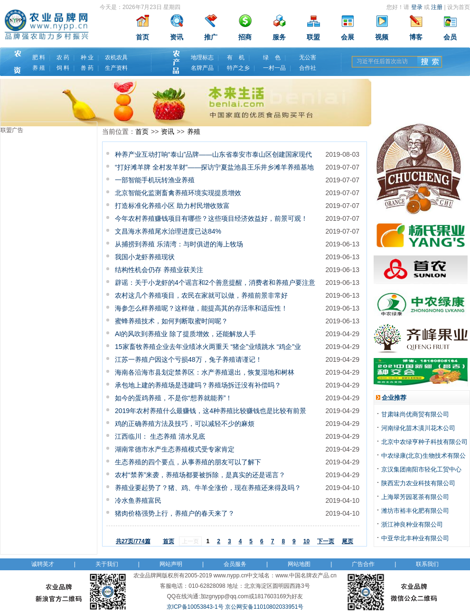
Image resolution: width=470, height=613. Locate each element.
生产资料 (116, 68)
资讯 (176, 37)
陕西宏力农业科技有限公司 (418, 483)
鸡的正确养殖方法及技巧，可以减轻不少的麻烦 (184, 423)
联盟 (313, 37)
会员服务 (235, 564)
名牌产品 (202, 68)
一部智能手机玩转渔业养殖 (155, 180)
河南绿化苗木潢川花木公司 (418, 428)
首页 (142, 37)
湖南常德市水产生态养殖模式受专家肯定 (175, 449)
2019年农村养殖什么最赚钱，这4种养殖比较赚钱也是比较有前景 (210, 411)
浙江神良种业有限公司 (412, 524)
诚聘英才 (42, 564)
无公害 (307, 57)
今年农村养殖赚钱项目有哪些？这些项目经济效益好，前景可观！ (211, 218)
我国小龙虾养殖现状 (145, 257)
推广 (210, 37)
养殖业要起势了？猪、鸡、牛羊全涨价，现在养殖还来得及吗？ (208, 487)
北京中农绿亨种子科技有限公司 (424, 441)
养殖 (193, 131)
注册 (436, 7)
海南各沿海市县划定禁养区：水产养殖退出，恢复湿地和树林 (204, 372)
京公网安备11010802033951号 (264, 607)
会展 (347, 37)
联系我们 (427, 564)
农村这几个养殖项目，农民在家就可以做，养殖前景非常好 (201, 295)
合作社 (307, 68)
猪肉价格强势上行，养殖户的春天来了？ (175, 513)
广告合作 (363, 564)
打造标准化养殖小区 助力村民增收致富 (172, 205)
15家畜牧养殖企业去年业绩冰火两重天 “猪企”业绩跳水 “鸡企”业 (208, 346)
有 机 (235, 57)
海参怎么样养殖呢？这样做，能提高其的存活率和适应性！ (201, 308)
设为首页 (458, 7)
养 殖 (38, 68)
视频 (381, 37)
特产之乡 (238, 68)
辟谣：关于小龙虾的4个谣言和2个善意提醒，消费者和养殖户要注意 (215, 282)
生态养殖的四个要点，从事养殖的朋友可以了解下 (188, 462)
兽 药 (87, 68)
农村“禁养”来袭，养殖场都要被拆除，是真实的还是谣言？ (200, 475)
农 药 (62, 57)
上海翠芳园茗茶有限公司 (415, 496)
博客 (416, 37)
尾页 (347, 541)
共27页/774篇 (133, 541)
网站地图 (299, 564)
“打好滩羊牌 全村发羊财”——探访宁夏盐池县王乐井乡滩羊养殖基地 (214, 167)
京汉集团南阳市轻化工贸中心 (421, 469)
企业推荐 (394, 397)
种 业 (87, 57)
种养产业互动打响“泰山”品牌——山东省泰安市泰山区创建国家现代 (213, 154)
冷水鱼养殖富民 (138, 500)
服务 (279, 37)
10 (306, 541)
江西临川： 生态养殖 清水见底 (160, 436)
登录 (417, 7)
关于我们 (106, 564)
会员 (450, 37)
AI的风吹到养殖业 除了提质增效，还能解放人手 (185, 334)
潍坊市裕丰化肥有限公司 (415, 510)
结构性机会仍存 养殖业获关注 (159, 269)
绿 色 (272, 57)
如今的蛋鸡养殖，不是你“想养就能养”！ (173, 398)
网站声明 (171, 564)
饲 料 (62, 68)
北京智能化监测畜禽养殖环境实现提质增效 (178, 193)
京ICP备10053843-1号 (195, 607)
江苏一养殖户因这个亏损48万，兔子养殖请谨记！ (188, 359)
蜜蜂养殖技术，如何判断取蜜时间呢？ (171, 321)
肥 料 (38, 57)
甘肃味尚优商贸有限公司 (415, 414)
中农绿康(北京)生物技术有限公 (423, 455)
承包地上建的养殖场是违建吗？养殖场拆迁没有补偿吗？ (198, 385)
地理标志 (202, 57)
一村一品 (274, 68)
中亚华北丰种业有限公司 (415, 538)
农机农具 (116, 57)
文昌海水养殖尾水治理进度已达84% (168, 231)
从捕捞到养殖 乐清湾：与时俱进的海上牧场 (179, 244)
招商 (245, 37)
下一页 (325, 541)
